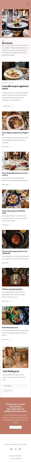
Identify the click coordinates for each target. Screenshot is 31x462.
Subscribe (7, 390)
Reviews (15, 444)
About (10, 444)
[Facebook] (20, 449)
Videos (19, 444)
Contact (24, 444)
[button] (8, 106)
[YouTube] (11, 449)
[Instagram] (15, 449)
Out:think (18, 458)
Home (6, 444)
